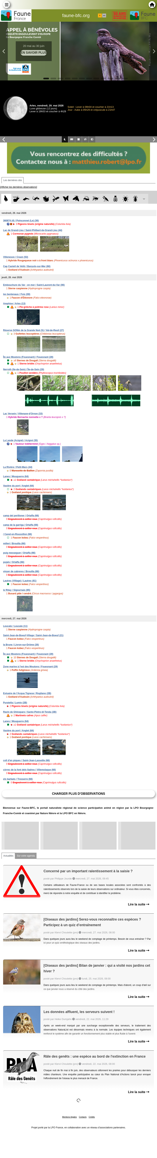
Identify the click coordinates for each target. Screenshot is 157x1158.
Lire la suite (138, 904)
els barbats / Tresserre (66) (18, 779)
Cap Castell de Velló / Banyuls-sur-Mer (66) (26, 266)
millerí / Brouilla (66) (14, 543)
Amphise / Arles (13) (14, 303)
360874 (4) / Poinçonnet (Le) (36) (21, 220)
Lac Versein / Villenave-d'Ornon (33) (23, 413)
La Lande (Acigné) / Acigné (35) (20, 440)
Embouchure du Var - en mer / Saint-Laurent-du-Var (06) (34, 285)
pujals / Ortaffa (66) (13, 562)
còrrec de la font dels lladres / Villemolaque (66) (29, 769)
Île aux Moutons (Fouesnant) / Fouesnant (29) (28, 357)
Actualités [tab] (8, 855)
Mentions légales (69, 1117)
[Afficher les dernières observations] (18, 187)
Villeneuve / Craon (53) (15, 257)
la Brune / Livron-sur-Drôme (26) (21, 644)
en (104, 15)
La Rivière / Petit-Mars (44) (17, 467)
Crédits (92, 1117)
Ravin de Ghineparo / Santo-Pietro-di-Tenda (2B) (29, 712)
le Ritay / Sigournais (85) (16, 590)
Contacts (82, 1117)
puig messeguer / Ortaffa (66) (19, 552)
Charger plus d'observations (78, 793)
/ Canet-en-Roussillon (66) (17, 534)
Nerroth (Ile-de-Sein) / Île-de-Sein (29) (23, 369)
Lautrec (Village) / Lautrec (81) (19, 580)
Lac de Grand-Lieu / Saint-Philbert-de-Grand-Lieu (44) (32, 230)
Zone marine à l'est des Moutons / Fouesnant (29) (30, 666)
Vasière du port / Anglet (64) (18, 485)
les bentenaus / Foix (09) (16, 294)
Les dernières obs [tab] (12, 180)
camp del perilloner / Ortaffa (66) (21, 515)
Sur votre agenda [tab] (26, 855)
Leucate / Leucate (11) (15, 626)
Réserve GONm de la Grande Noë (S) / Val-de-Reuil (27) (33, 330)
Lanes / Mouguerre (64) (16, 476)
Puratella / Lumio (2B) (15, 702)
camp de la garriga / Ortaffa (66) (20, 525)
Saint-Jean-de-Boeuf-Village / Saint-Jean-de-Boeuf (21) (33, 635)
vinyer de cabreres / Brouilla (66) (21, 571)
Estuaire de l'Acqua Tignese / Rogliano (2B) (27, 693)
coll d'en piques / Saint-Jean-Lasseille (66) (26, 760)
